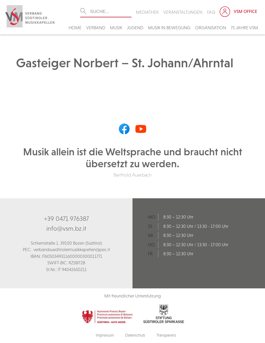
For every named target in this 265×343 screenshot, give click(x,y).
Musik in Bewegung (169, 27)
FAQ (211, 12)
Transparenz (166, 335)
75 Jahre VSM (244, 27)
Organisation (210, 27)
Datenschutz (135, 335)
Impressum (105, 335)
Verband (95, 27)
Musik (116, 27)
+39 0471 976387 (66, 218)
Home (75, 27)
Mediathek (147, 12)
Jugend (135, 27)
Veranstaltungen (182, 12)
